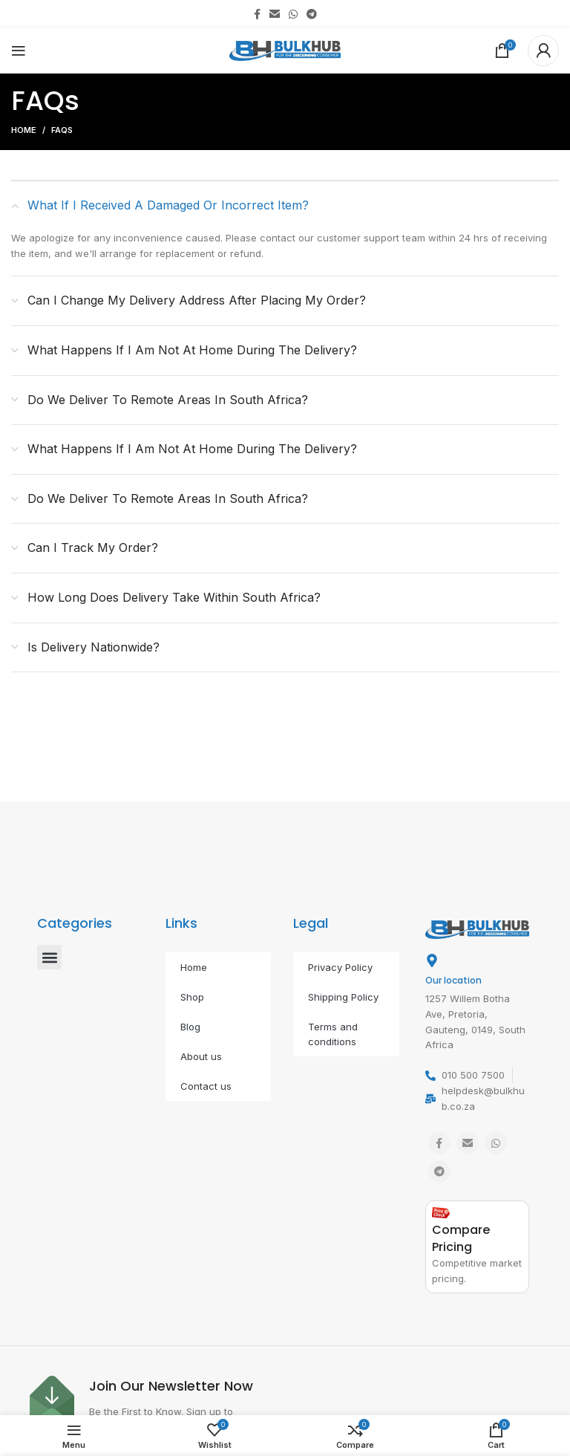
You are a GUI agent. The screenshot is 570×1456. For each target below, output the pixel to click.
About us (201, 1056)
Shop (192, 997)
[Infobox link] (154, 1405)
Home (23, 130)
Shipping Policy (343, 997)
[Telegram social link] (311, 14)
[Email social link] (274, 14)
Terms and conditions (333, 1034)
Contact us (206, 1086)
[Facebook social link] (257, 14)
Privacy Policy (340, 967)
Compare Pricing (461, 1238)
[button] (49, 957)
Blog (190, 1027)
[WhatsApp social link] (293, 14)
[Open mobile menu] (18, 50)
